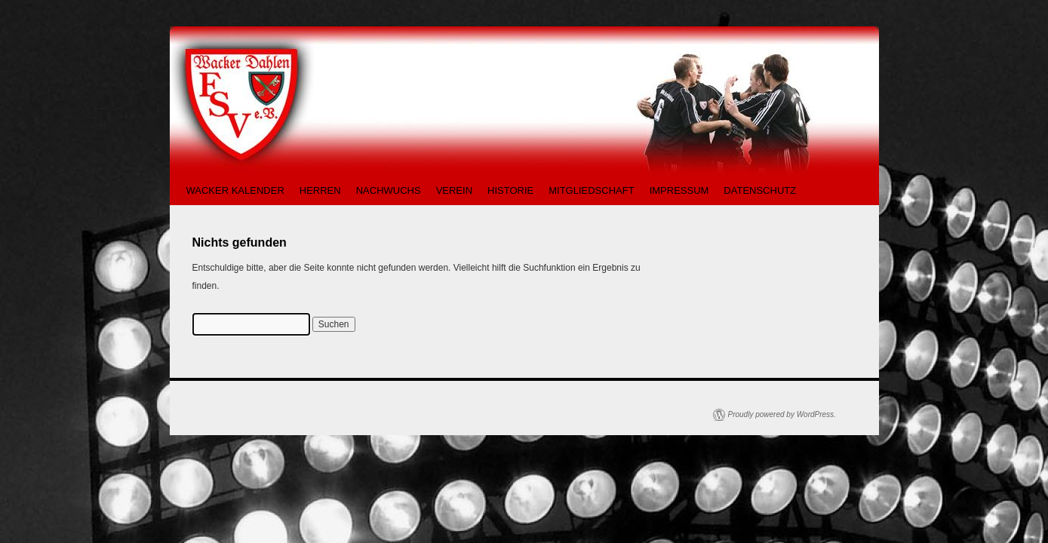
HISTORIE (510, 190)
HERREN (320, 190)
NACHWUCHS (388, 190)
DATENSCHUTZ (760, 190)
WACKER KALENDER (235, 190)
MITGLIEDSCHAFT (591, 190)
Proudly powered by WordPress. (782, 414)
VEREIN (454, 190)
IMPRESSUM (679, 190)
